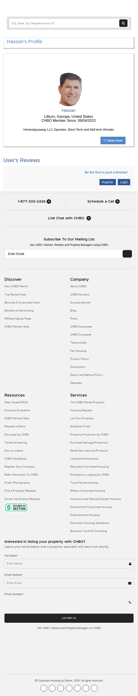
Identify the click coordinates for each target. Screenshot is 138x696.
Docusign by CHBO (16, 434)
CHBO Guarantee (81, 326)
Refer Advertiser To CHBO (21, 474)
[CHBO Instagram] (69, 688)
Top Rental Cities (15, 294)
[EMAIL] (127, 254)
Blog (73, 310)
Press (73, 318)
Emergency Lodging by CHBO (89, 474)
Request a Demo (15, 426)
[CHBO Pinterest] (85, 688)
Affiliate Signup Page (17, 318)
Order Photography (17, 482)
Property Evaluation (17, 410)
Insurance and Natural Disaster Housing (95, 499)
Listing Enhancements (84, 458)
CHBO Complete (80, 334)
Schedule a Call (103, 201)
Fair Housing (78, 351)
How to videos (13, 450)
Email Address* (13, 574)
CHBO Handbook (15, 458)
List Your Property (82, 418)
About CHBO (78, 286)
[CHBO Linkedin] (77, 688)
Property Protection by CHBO (89, 434)
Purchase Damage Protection (89, 442)
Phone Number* (13, 594)
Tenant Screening (15, 442)
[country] (68, 23)
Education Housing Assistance (89, 523)
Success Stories (80, 302)
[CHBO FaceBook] (43, 688)
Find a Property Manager (20, 490)
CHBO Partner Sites (16, 326)
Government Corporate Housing (91, 507)
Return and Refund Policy (86, 375)
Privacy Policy (79, 359)
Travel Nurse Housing (84, 482)
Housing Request (81, 410)
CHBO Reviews (79, 294)
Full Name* (11, 555)
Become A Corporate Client (22, 302)
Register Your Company (19, 466)
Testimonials (78, 342)
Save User (113, 140)
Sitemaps (76, 383)
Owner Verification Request (22, 499)
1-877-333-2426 (34, 201)
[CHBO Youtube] (52, 688)
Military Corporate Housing (87, 490)
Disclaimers (77, 367)
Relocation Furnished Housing (89, 466)
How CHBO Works (16, 286)
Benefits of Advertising (19, 310)
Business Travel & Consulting (88, 531)
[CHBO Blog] (60, 688)
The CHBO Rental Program (87, 402)
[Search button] (123, 23)
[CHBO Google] (94, 688)
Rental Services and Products (89, 450)
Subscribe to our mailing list (69, 239)
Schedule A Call (80, 426)
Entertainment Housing (85, 515)
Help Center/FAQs (16, 402)
